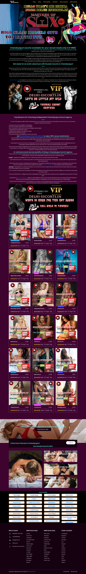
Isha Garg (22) (38, 244)
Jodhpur (63, 555)
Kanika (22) (61, 313)
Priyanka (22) (38, 345)
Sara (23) (60, 378)
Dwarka (28, 549)
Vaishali (16, 521)
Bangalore (63, 543)
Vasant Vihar (47, 567)
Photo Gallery (46, 2)
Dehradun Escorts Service (18, 550)
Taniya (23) (61, 280)
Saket (45, 556)
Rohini (34, 522)
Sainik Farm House (48, 554)
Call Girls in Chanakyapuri (48, 164)
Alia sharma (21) (15, 247)
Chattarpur (29, 545)
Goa (62, 549)
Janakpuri (28, 557)
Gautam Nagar (29, 551)
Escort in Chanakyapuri (22, 177)
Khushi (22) (14, 345)
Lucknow (63, 557)
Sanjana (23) (61, 345)
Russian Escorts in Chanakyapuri (24, 483)
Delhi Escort (15, 547)
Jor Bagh (28, 559)
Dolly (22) (37, 378)
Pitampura (46, 544)
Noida (62, 563)
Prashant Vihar (47, 546)
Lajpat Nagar (52, 522)
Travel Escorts (37, 414)
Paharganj (69, 522)
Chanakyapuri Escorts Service (31, 136)
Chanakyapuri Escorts (27, 49)
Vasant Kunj (46, 565)
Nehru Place (69, 519)
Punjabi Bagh (34, 518)
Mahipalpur (29, 565)
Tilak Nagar (16, 518)
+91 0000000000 (16, 540)
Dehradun (63, 547)
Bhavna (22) (37, 411)
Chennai (63, 545)
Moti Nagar (28, 567)
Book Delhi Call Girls (43, 430)
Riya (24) (37, 313)
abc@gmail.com (16, 543)
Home (34, 2)
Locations (55, 2)
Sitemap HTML (74, 571)
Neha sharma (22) (15, 313)
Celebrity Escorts (15, 414)
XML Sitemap (66, 571)
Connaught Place (30, 547)
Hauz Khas (28, 555)
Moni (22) (13, 378)
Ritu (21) (36, 280)
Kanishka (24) (14, 411)
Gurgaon (63, 551)
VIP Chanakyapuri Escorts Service (60, 456)
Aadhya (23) (61, 411)
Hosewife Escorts (61, 247)
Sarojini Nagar (47, 558)
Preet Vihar (46, 548)
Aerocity (28, 541)
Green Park (29, 553)
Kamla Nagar (52, 518)
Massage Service (61, 414)
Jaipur (62, 553)
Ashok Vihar (29, 543)
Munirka (28, 569)
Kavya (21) (60, 244)
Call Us (71, 444)
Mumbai (63, 559)
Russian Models (38, 247)
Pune (62, 565)
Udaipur (63, 569)
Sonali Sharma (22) (15, 280)
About (39, 2)
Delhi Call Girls (73, 2)
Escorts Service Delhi (15, 80)
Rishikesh (63, 567)
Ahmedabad (64, 541)
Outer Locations (64, 2)
